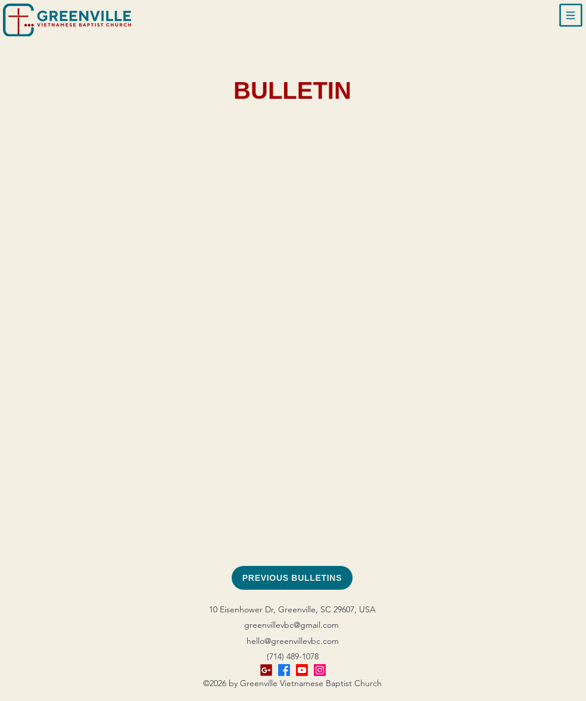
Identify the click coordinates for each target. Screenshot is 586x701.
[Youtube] (302, 670)
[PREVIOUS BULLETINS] (292, 578)
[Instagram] (320, 670)
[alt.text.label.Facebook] (284, 670)
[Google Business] (266, 670)
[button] (571, 15)
